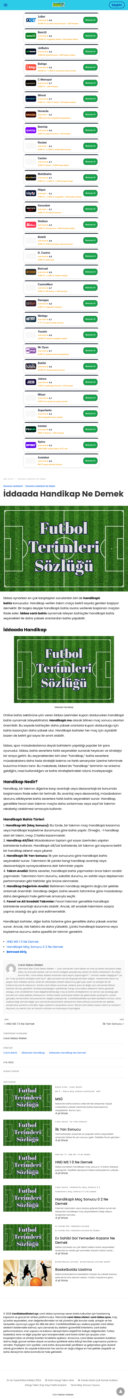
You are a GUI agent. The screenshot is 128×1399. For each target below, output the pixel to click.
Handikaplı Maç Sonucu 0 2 (85, 1187)
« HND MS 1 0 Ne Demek (19, 1024)
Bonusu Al (91, 20)
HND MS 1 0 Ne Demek (23, 942)
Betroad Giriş (17, 952)
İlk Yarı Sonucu (78, 1121)
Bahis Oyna (61, 1087)
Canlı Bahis (10, 1052)
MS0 (98, 1091)
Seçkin (117, 5)
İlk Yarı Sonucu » (113, 1024)
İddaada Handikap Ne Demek (32, 479)
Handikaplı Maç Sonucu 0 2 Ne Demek (35, 947)
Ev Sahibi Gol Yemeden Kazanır (72, 1221)
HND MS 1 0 (61, 1154)
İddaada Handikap (13, 486)
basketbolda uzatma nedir (95, 1257)
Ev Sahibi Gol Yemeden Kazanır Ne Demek (77, 1226)
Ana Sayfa (8, 479)
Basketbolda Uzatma (66, 1257)
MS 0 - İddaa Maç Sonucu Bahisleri (75, 1091)
